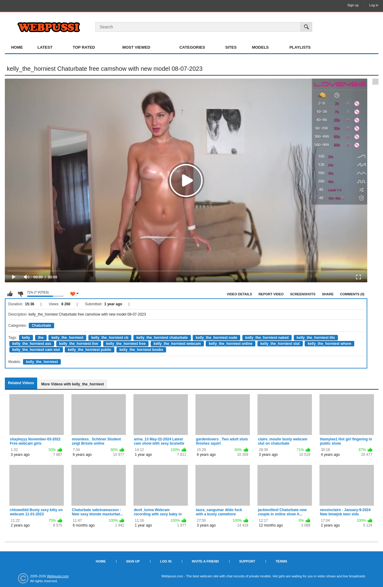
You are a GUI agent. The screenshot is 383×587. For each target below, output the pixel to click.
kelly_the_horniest (67, 338)
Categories (192, 47)
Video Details (239, 294)
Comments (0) (352, 294)
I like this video (10, 293)
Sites (231, 47)
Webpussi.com (58, 576)
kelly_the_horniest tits (316, 338)
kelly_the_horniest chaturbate (162, 338)
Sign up (352, 5)
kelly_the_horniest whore (329, 344)
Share (328, 294)
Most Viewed (136, 47)
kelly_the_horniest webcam (177, 344)
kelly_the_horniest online (230, 344)
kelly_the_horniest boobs (141, 350)
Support (247, 561)
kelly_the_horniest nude (216, 338)
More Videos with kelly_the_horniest (72, 384)
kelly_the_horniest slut (280, 344)
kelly (26, 338)
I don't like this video (20, 293)
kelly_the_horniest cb (110, 338)
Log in (373, 5)
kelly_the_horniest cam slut (36, 350)
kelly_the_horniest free (126, 344)
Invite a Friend (205, 561)
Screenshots (303, 294)
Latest (45, 47)
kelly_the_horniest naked (267, 338)
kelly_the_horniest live (78, 344)
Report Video (270, 294)
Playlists (300, 47)
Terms (281, 561)
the (41, 338)
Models (260, 47)
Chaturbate (41, 325)
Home (17, 47)
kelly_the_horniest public (89, 350)
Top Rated (84, 47)
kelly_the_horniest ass (31, 344)
